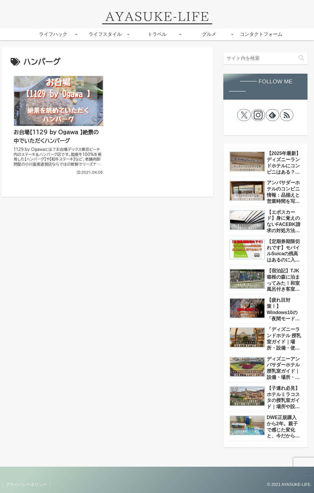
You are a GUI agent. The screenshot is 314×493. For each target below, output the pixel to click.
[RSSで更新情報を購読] (287, 115)
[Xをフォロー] (244, 115)
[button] (301, 58)
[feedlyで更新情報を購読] (272, 115)
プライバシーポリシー (26, 484)
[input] (265, 58)
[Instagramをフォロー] (258, 115)
